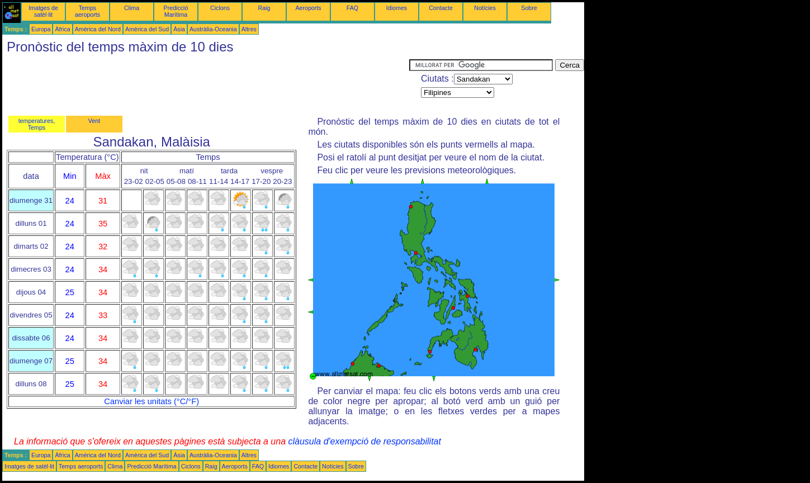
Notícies (485, 7)
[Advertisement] (205, 84)
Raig (264, 7)
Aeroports (308, 7)
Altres (249, 29)
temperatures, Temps (36, 124)
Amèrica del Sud (147, 29)
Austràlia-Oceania (213, 29)
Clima (131, 7)
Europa (40, 29)
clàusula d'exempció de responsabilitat (364, 441)
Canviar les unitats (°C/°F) (151, 401)
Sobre (529, 7)
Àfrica (62, 29)
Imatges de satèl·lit (43, 11)
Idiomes (396, 7)
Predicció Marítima (176, 11)
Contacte (441, 7)
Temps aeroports (87, 11)
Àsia (179, 29)
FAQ (352, 7)
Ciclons (220, 7)
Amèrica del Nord (98, 29)
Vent (94, 120)
